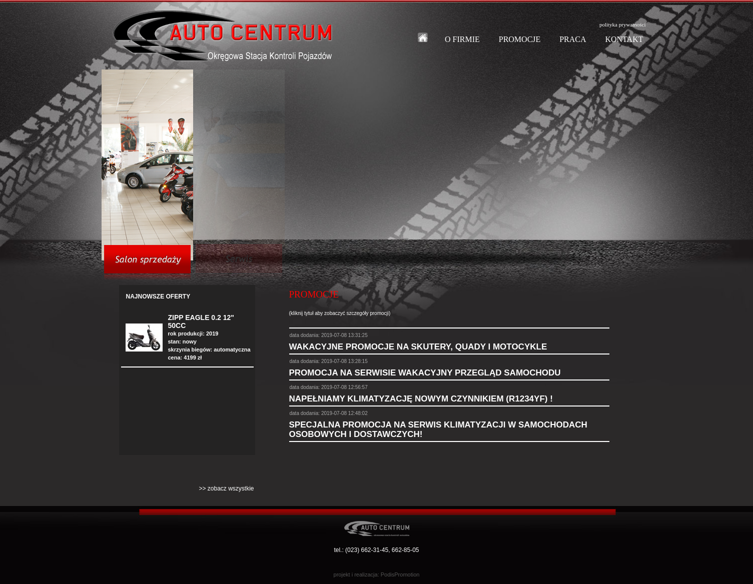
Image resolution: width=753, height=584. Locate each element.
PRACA (572, 39)
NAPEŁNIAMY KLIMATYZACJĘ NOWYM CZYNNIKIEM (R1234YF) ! (421, 399)
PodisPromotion (400, 575)
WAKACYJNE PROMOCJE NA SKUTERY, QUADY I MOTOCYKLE (418, 347)
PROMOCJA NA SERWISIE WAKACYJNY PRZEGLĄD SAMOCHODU (425, 373)
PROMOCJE (520, 39)
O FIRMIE (462, 39)
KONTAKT (624, 39)
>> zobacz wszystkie (226, 488)
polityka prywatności (622, 25)
